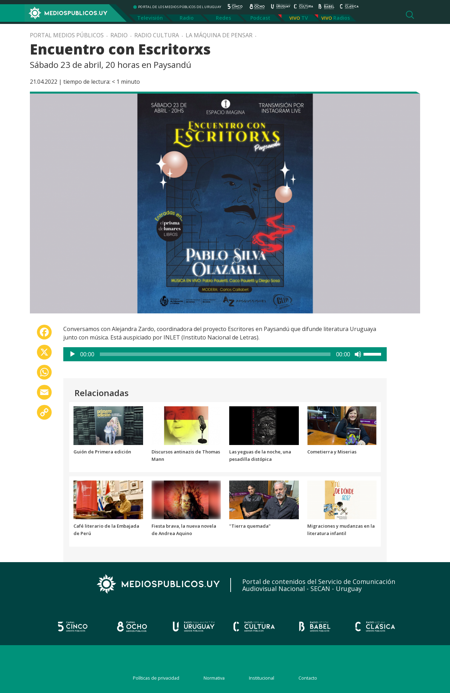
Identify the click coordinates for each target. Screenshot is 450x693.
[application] (225, 354)
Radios (341, 17)
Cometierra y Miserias (331, 452)
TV (304, 17)
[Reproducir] (72, 354)
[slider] (215, 354)
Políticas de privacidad (156, 678)
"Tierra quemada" (250, 526)
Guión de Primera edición (102, 452)
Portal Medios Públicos (67, 35)
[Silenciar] (357, 354)
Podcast (260, 17)
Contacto (307, 678)
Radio (187, 17)
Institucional (261, 678)
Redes (223, 17)
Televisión (150, 17)
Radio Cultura (156, 35)
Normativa (214, 678)
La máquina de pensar (219, 35)
